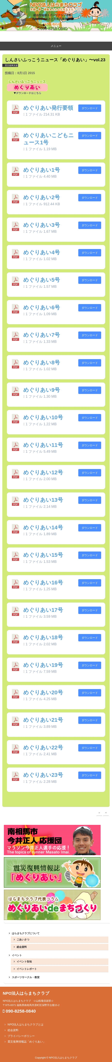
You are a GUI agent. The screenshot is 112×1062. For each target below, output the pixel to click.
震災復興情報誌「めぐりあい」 (27, 1041)
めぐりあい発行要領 (48, 108)
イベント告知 (24, 961)
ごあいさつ (23, 939)
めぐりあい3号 (41, 225)
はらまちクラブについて (26, 933)
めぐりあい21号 (43, 720)
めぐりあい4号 (41, 252)
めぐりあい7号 (41, 335)
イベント (17, 955)
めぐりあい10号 (43, 417)
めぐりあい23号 (43, 775)
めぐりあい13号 (43, 500)
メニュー (56, 45)
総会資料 (22, 946)
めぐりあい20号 (43, 692)
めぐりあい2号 (41, 197)
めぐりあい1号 (41, 170)
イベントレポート (27, 968)
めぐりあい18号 (43, 637)
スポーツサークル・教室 (26, 977)
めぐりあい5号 (41, 280)
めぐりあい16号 (43, 583)
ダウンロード (90, 108)
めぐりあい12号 (43, 472)
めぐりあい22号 (43, 748)
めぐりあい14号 (43, 527)
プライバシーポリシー (21, 1035)
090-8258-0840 (53, 28)
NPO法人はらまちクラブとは (25, 1024)
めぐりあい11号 (43, 445)
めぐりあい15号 (43, 555)
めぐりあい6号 (41, 307)
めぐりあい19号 (43, 665)
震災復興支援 (11, 65)
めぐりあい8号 (41, 363)
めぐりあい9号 (41, 390)
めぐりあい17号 (43, 610)
